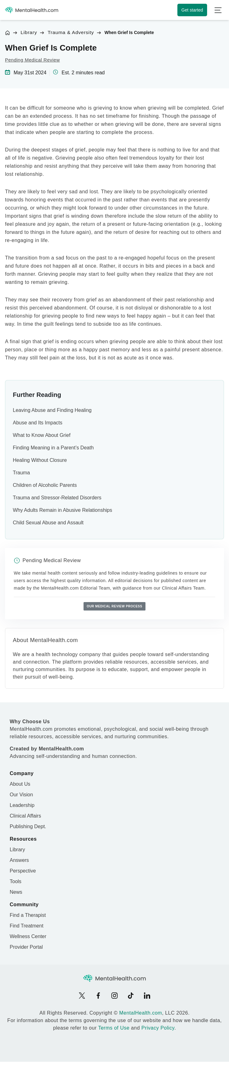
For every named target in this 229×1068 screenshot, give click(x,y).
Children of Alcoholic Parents (45, 485)
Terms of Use (114, 1028)
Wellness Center (28, 936)
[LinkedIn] (147, 995)
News (16, 892)
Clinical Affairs (25, 815)
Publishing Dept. (28, 826)
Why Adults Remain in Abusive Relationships (62, 510)
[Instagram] (114, 995)
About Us (20, 784)
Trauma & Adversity (71, 32)
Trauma (21, 472)
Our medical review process (114, 606)
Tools (15, 881)
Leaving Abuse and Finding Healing (52, 410)
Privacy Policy (157, 1028)
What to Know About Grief (41, 435)
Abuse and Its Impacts (37, 422)
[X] (82, 995)
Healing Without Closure (40, 460)
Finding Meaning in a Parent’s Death (53, 447)
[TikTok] (131, 995)
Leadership (22, 805)
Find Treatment (26, 925)
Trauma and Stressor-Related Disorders (57, 497)
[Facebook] (98, 995)
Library (29, 32)
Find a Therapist (28, 915)
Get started (192, 9)
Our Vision (21, 794)
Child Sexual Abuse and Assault (48, 522)
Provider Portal (26, 947)
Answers (19, 860)
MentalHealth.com (140, 1013)
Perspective (23, 870)
